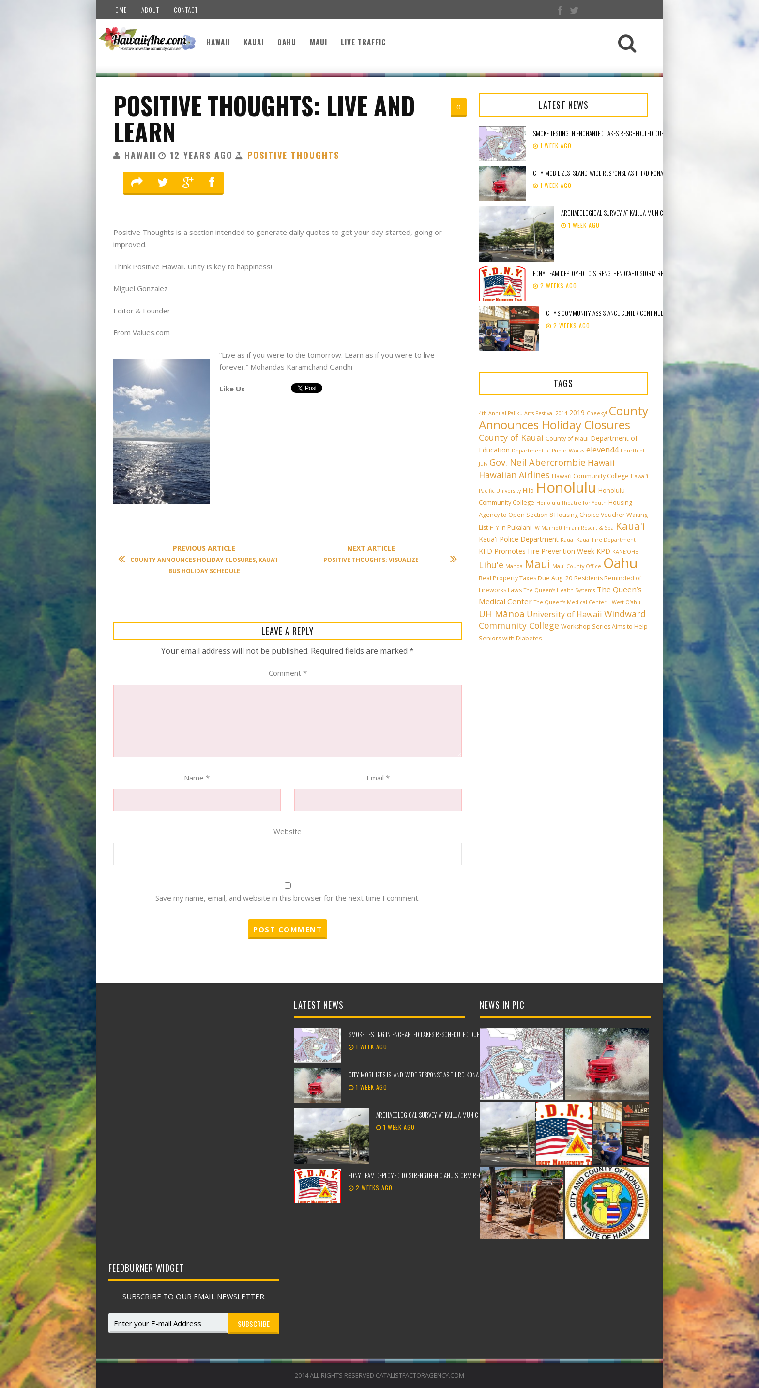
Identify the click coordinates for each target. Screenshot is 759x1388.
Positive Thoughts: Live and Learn (264, 118)
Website (287, 831)
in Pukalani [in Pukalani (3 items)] (516, 527)
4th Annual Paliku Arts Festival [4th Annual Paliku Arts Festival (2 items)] (516, 413)
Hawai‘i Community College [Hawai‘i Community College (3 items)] (590, 476)
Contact (186, 10)
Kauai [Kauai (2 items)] (568, 539)
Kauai (253, 41)
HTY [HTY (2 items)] (494, 527)
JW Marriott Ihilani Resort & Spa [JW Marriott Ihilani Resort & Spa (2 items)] (573, 527)
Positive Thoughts (293, 155)
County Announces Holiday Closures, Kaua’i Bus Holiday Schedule (203, 559)
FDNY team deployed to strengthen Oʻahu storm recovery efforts (618, 273)
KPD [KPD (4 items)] (603, 551)
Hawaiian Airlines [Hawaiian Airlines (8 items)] (514, 475)
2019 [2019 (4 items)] (577, 412)
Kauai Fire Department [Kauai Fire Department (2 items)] (606, 539)
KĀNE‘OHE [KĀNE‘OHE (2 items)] (625, 551)
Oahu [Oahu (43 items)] (620, 563)
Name (197, 777)
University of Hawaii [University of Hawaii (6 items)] (564, 614)
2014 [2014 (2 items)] (561, 413)
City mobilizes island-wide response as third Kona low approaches (620, 173)
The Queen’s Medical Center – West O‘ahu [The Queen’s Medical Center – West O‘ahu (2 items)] (587, 602)
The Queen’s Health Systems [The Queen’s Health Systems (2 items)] (559, 590)
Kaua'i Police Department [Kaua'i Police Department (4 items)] (519, 539)
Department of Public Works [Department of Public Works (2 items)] (548, 450)
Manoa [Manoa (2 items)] (514, 566)
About (150, 10)
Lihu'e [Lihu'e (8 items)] (491, 565)
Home (119, 10)
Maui (318, 41)
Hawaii (218, 41)
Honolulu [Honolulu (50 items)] (566, 487)
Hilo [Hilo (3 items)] (528, 490)
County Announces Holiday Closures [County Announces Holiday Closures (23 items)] (563, 418)
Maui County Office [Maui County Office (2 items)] (576, 566)
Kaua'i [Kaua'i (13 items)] (630, 525)
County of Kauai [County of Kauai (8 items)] (511, 437)
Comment (288, 673)
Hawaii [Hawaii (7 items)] (601, 462)
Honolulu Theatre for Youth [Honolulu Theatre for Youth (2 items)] (571, 502)
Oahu (286, 41)
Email (378, 777)
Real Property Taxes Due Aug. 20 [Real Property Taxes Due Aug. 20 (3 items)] (525, 578)
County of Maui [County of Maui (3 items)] (567, 439)
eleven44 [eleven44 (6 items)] (602, 449)
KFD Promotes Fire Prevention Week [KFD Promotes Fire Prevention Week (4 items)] (536, 551)
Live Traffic (363, 41)
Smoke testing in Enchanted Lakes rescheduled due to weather (613, 133)
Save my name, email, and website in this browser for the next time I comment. (287, 898)
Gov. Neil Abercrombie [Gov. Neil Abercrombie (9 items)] (537, 462)
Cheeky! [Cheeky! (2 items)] (597, 413)
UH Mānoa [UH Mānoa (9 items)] (502, 614)
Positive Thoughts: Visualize (385, 554)
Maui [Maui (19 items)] (537, 564)
